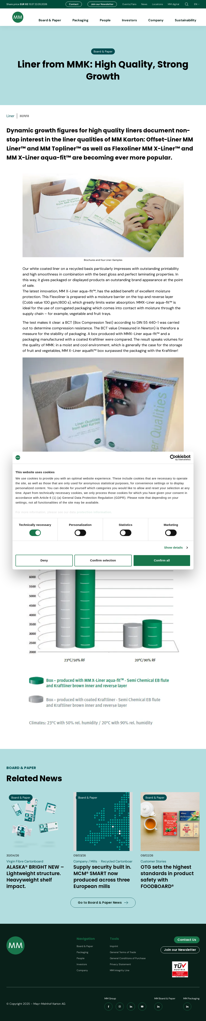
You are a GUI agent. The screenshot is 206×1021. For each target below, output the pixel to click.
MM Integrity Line (119, 970)
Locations (157, 4)
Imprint (114, 946)
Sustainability (185, 20)
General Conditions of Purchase (128, 958)
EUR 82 (24, 4)
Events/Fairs (129, 4)
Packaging (80, 20)
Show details (173, 547)
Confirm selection (103, 560)
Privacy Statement (120, 964)
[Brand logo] (14, 17)
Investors (129, 20)
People (105, 20)
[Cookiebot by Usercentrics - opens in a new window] (173, 458)
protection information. (94, 512)
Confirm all (162, 560)
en (197, 4)
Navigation (86, 938)
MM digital (173, 4)
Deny (44, 560)
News (144, 4)
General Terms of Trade (123, 952)
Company (156, 20)
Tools (114, 938)
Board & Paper (50, 20)
